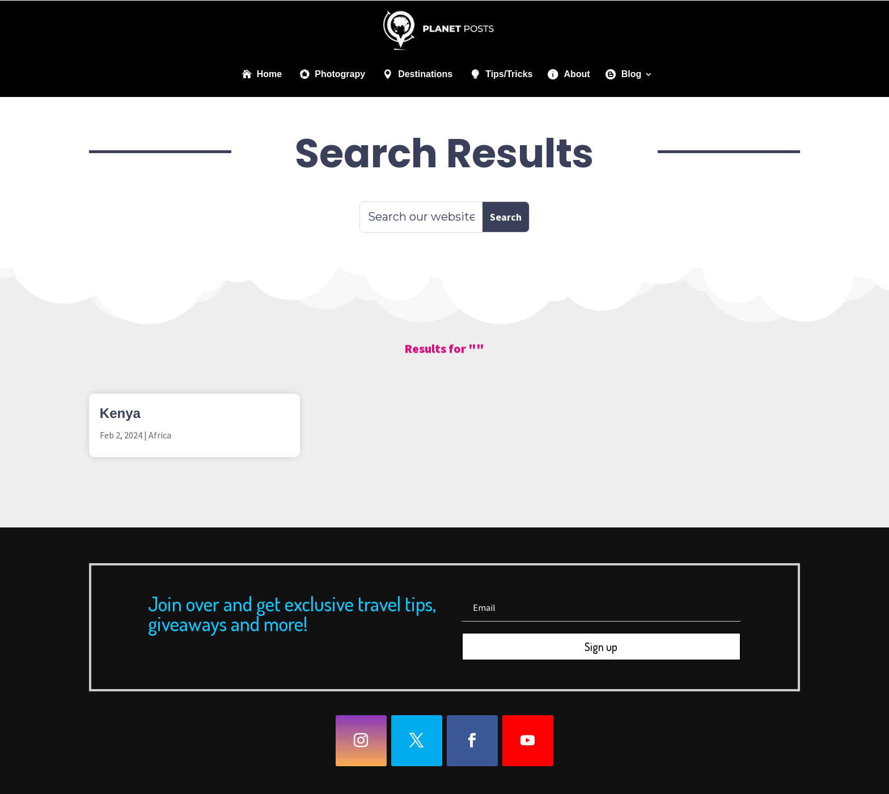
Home (269, 74)
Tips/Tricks (508, 74)
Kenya (120, 413)
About (577, 74)
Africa (160, 435)
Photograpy (340, 74)
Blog (631, 74)
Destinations (425, 74)
